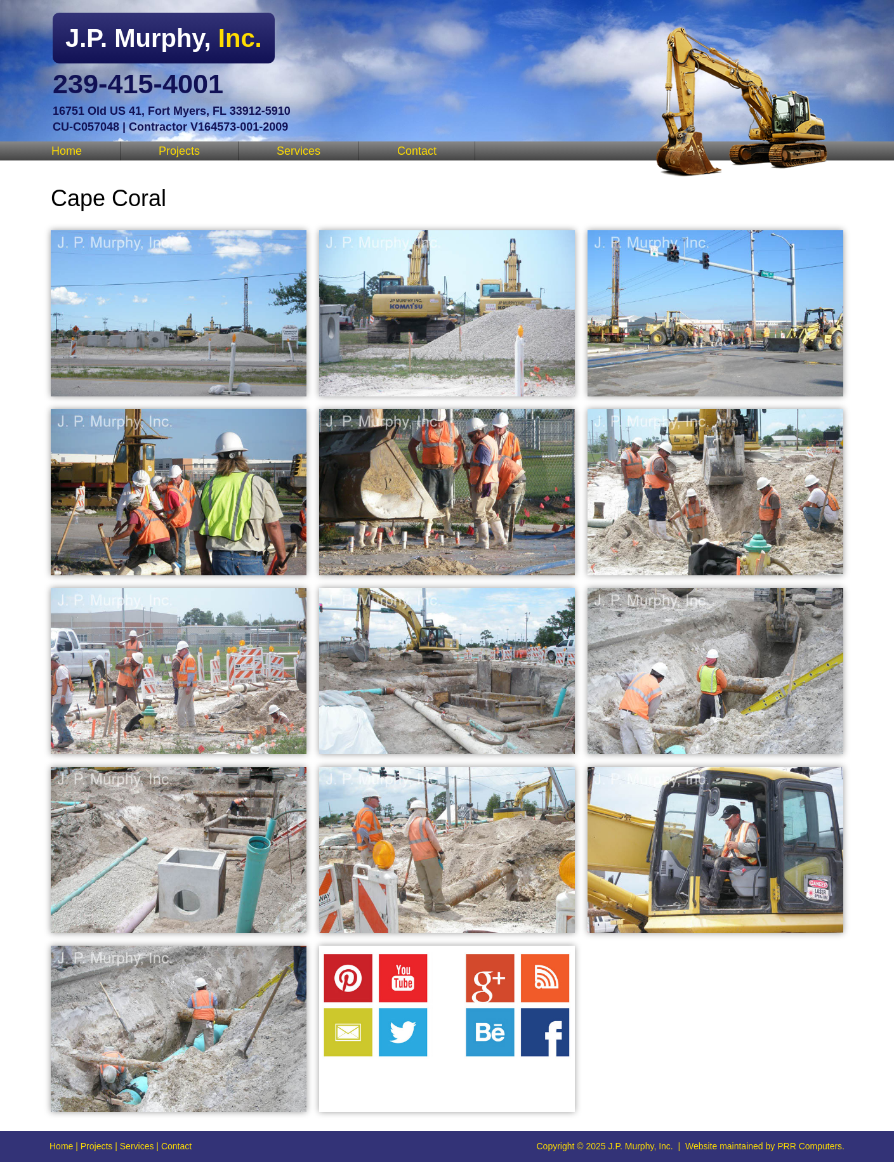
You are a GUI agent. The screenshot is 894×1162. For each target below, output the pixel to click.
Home (66, 151)
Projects (179, 151)
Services (298, 151)
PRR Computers (809, 1146)
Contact (417, 151)
